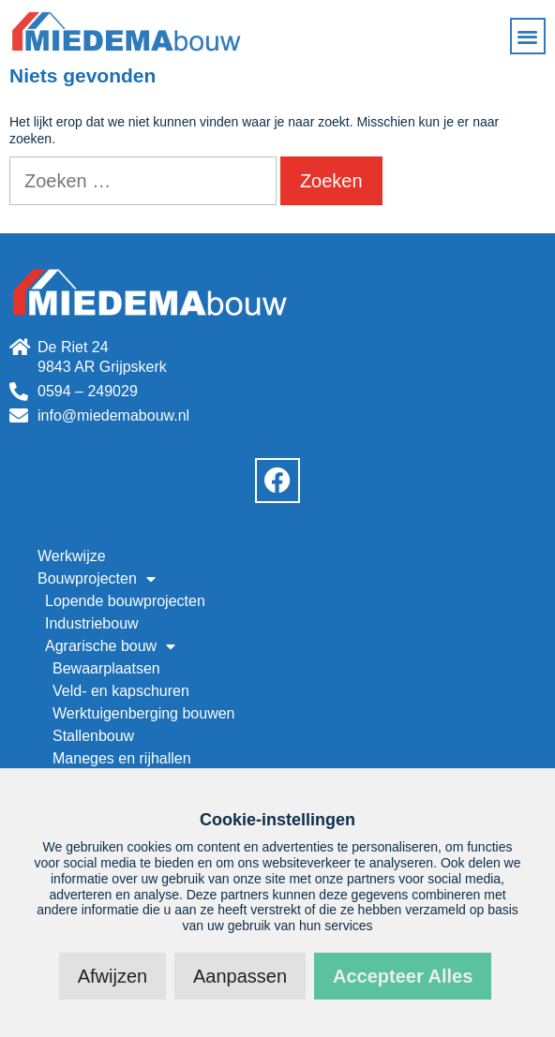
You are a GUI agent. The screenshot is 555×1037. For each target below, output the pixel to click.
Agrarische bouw (110, 646)
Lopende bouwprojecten (125, 601)
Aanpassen (240, 976)
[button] (528, 36)
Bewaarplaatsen (106, 668)
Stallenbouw (93, 736)
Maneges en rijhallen (121, 758)
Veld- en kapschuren (120, 691)
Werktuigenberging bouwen (143, 713)
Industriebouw (92, 623)
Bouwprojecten (97, 579)
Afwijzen (112, 976)
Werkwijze (72, 556)
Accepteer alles (402, 976)
